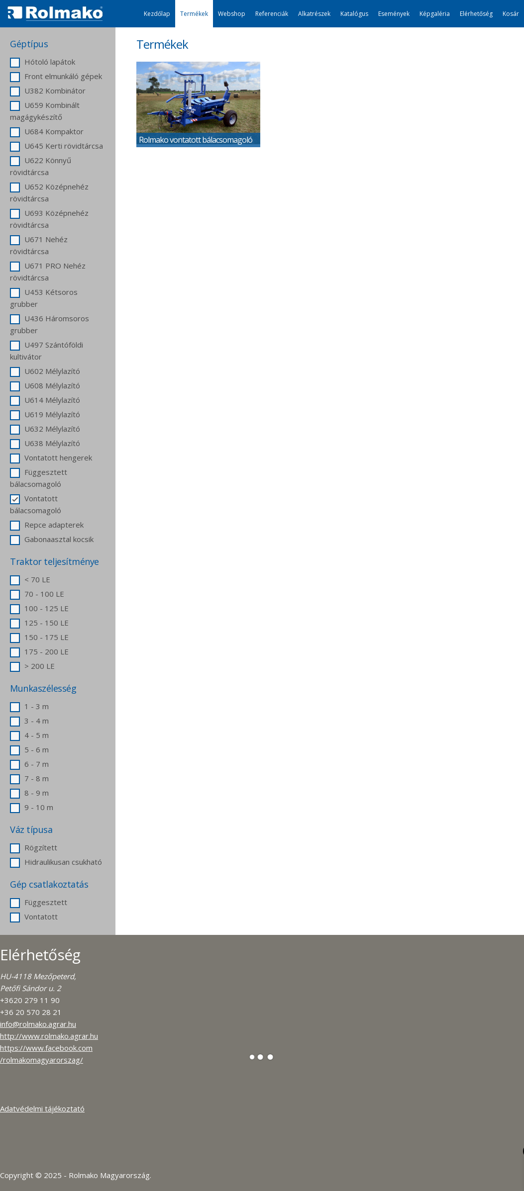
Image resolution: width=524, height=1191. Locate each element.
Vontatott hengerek (51, 457)
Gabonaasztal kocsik (52, 539)
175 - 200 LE (39, 651)
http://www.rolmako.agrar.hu (49, 1036)
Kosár (511, 13)
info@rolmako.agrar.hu (38, 1024)
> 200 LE (32, 666)
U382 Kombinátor (48, 90)
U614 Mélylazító (45, 400)
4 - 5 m (29, 735)
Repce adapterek (47, 525)
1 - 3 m (29, 706)
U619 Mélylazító (45, 414)
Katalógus (354, 13)
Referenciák (271, 13)
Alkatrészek (314, 13)
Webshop (231, 13)
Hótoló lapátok (42, 62)
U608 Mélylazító (45, 385)
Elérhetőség (476, 13)
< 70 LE (30, 579)
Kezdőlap (157, 13)
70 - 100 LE (37, 594)
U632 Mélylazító (45, 429)
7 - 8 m (29, 778)
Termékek (194, 13)
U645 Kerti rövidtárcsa (56, 146)
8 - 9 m (29, 793)
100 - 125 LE (39, 608)
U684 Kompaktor (47, 131)
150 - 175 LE (39, 637)
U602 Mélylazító (45, 371)
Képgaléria (434, 13)
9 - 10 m (31, 807)
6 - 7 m (29, 764)
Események (394, 13)
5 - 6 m (29, 749)
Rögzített (33, 847)
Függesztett (38, 902)
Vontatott (34, 916)
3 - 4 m (29, 721)
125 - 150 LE (39, 623)
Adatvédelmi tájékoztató (42, 1108)
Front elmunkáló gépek (56, 76)
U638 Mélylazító (45, 443)
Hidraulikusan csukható (56, 862)
